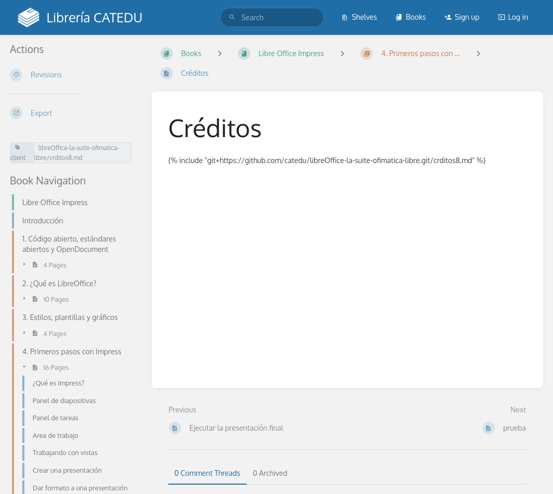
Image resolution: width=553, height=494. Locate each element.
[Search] (232, 17)
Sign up (461, 16)
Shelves (359, 16)
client (17, 153)
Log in (513, 16)
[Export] (72, 112)
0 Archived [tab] (270, 473)
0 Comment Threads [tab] (207, 473)
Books (410, 16)
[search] (272, 17)
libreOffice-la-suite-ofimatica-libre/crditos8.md (76, 153)
